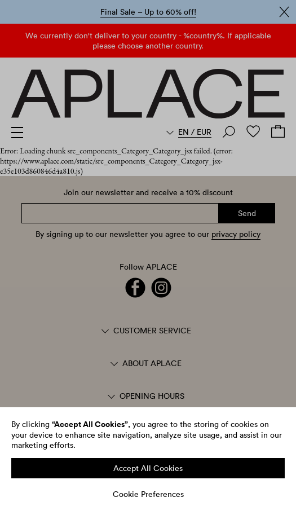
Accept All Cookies (148, 468)
